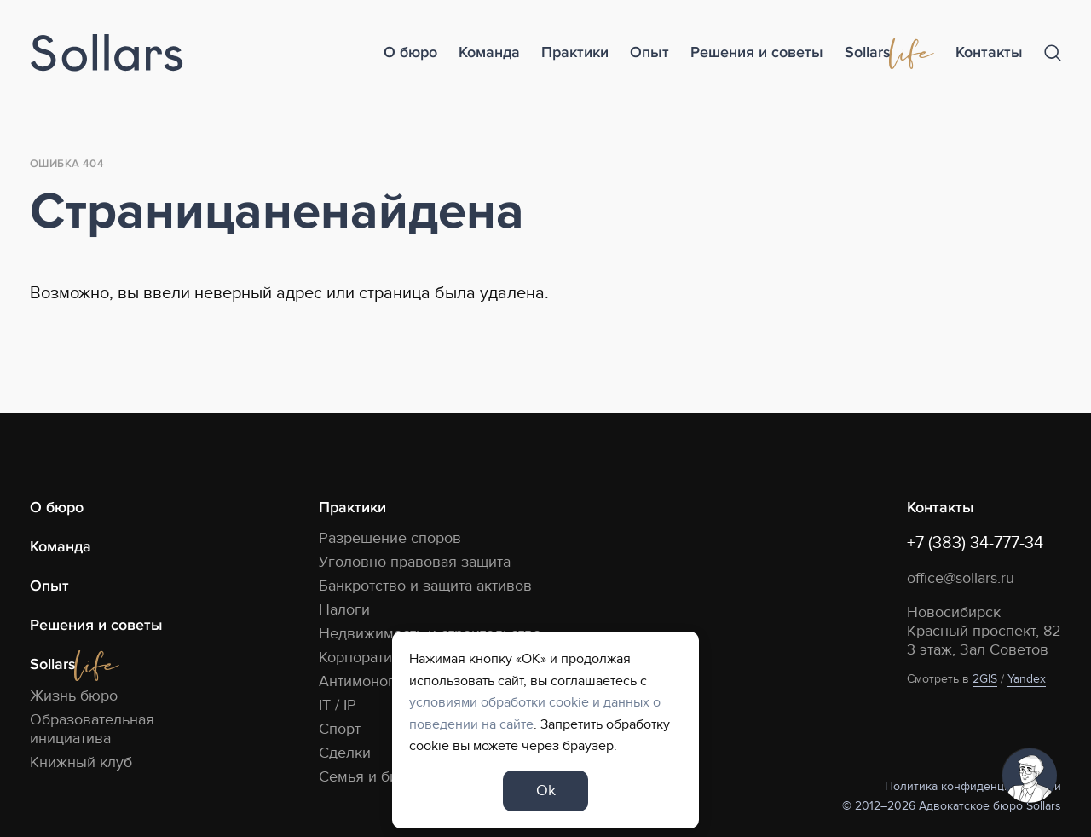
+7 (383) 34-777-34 (975, 543)
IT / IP (337, 705)
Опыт (649, 52)
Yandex (1026, 679)
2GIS (985, 679)
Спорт (340, 729)
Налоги (344, 610)
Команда (489, 52)
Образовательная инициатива (92, 729)
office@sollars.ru (960, 578)
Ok (546, 790)
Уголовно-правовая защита (415, 562)
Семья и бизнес (374, 777)
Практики (575, 52)
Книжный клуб (81, 762)
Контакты (989, 52)
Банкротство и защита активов (425, 586)
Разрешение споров (390, 538)
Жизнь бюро (74, 696)
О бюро (410, 52)
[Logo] (106, 53)
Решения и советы (756, 52)
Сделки (345, 753)
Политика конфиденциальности (973, 786)
